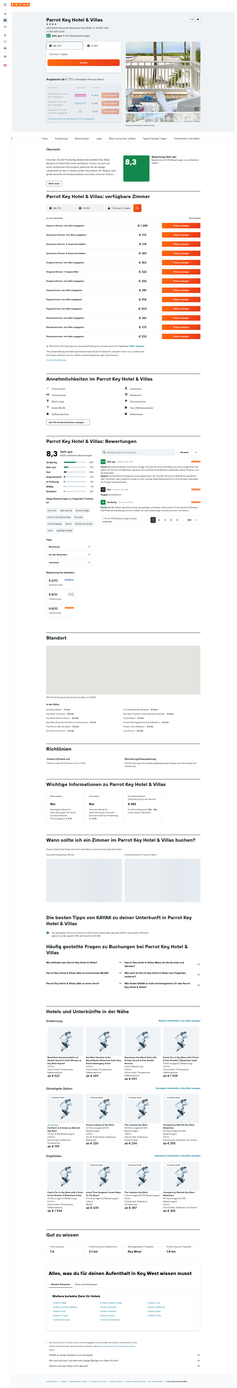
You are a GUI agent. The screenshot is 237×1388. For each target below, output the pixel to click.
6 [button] (92, 81)
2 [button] (113, 73)
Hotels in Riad (154, 1311)
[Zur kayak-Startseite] (20, 5)
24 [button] (70, 102)
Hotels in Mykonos (156, 1307)
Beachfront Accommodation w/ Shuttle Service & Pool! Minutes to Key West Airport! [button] (65, 1060)
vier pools (52, 510)
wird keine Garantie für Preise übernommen (118, 1346)
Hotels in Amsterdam (110, 1319)
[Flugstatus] (5, 42)
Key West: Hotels (156, 1381)
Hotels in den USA (98, 1381)
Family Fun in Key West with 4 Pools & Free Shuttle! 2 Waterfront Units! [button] (181, 1059)
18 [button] (77, 95)
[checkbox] (62, 582)
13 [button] (92, 88)
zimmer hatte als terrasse (59, 517)
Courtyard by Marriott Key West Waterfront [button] (179, 1126)
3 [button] (70, 81)
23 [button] (113, 95)
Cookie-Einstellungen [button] (57, 360)
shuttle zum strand (84, 523)
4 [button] (77, 81)
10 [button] (70, 88)
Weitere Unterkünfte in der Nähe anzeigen (180, 1020)
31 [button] (70, 110)
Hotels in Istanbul (109, 1311)
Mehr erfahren (137, 346)
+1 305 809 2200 (56, 31)
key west (79, 517)
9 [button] (113, 81)
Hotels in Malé (60, 1302)
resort (51, 530)
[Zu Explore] (5, 35)
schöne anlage (82, 510)
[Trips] (5, 57)
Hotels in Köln (60, 1311)
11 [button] (77, 88)
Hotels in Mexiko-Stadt (111, 1302)
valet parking (66, 510)
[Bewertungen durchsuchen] (141, 452)
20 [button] (91, 95)
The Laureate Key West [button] (136, 1124)
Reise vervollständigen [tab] (86, 1284)
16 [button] (113, 88)
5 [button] (84, 81)
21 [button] (99, 95)
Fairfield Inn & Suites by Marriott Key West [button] (64, 1129)
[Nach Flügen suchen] (5, 14)
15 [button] (106, 88)
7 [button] (99, 81)
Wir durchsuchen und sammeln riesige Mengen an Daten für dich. (125, 1360)
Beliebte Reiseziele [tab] (61, 1284)
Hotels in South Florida (136, 1381)
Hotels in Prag (154, 1315)
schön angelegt (55, 523)
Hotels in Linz (154, 1302)
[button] (5, 4)
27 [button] (92, 102)
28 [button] (99, 102)
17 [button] (70, 95)
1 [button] (106, 73)
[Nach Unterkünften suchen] (5, 20)
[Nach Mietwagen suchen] (5, 27)
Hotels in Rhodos (108, 1307)
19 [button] (84, 95)
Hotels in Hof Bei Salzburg (66, 1307)
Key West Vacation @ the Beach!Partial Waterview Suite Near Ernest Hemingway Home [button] (104, 1060)
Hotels (64, 1381)
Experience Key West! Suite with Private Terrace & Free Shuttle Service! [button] (141, 1060)
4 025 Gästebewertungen (77, 35)
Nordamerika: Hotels (79, 1381)
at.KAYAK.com (52, 1381)
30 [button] (113, 102)
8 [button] (106, 81)
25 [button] (77, 102)
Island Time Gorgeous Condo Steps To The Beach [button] (103, 1194)
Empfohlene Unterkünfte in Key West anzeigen (178, 1155)
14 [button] (99, 88)
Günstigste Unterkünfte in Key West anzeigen (178, 1088)
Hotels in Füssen (61, 1315)
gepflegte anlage (65, 530)
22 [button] (106, 95)
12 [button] (84, 88)
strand (69, 523)
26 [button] (84, 102)
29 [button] (106, 102)
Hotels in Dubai (108, 1315)
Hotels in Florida (116, 1381)
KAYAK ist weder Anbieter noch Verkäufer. (125, 1355)
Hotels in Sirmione (62, 1319)
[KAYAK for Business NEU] (5, 48)
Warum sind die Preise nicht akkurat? (125, 1366)
